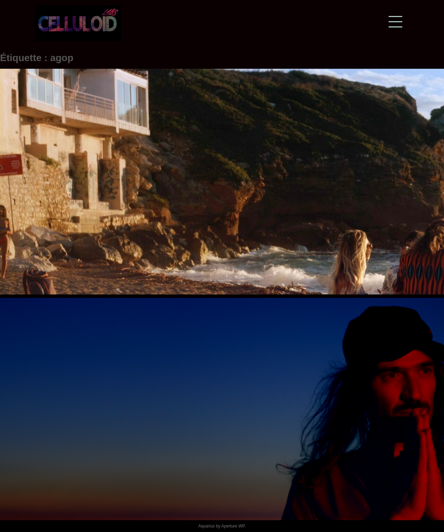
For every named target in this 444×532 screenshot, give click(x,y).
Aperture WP (233, 526)
